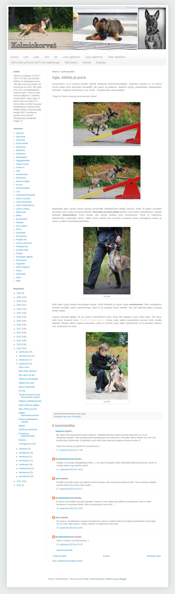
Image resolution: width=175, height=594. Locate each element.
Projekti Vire (21, 239)
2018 (19, 325)
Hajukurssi (20, 154)
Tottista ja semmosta (28, 429)
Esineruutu (21, 147)
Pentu (18, 229)
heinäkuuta (24, 453)
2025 (19, 297)
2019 (19, 321)
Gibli (46, 57)
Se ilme (22, 391)
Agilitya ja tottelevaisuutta (30, 401)
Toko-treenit (21, 260)
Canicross (20, 140)
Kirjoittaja (101, 62)
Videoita (86, 62)
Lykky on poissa (23, 198)
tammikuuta (24, 476)
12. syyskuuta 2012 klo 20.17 (69, 489)
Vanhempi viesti (154, 556)
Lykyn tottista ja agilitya (29, 405)
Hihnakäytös (21, 157)
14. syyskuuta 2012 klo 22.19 (69, 544)
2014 (19, 340)
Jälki (18, 171)
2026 (19, 293)
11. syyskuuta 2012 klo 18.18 (69, 469)
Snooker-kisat (22, 250)
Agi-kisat (20, 133)
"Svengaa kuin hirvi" (28, 444)
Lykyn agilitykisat (94, 57)
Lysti (26, 57)
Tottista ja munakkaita (28, 379)
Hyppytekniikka (23, 160)
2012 (19, 348)
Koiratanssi (21, 178)
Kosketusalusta (23, 188)
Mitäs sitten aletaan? (28, 371)
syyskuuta (24, 363)
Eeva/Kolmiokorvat (65, 459)
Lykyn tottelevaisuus (25, 205)
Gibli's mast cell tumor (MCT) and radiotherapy (35, 62)
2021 (19, 313)
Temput (19, 253)
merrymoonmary (97, 579)
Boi (56, 57)
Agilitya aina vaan (26, 383)
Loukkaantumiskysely (25, 195)
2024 (19, 301)
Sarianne (60, 431)
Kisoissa (22, 440)
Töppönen (20, 264)
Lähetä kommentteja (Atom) (70, 561)
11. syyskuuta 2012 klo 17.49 (69, 450)
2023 (19, 305)
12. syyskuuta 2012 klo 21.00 (69, 508)
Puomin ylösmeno (24, 243)
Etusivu (15, 57)
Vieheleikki (21, 274)
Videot (19, 270)
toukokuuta (24, 460)
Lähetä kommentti (64, 550)
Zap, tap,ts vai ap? (27, 375)
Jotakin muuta (22, 164)
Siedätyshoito (22, 246)
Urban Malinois (22, 267)
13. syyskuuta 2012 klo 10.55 (69, 528)
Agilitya (22, 425)
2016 (19, 332)
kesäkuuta (24, 456)
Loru (18, 191)
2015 (19, 337)
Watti (18, 281)
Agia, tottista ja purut (28, 409)
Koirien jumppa (22, 181)
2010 (19, 485)
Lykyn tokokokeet (23, 202)
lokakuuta (23, 360)
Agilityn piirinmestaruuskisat (29, 414)
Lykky (36, 57)
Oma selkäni (21, 226)
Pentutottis (76, 417)
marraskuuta (25, 356)
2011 (19, 481)
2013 (19, 344)
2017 (19, 329)
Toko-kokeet (71, 62)
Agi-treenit (67, 417)
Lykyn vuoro (24, 367)
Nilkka (19, 215)
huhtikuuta (24, 464)
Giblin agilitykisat (116, 57)
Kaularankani (22, 174)
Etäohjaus (20, 150)
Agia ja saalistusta (27, 387)
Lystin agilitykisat (71, 57)
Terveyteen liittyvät (24, 257)
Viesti (18, 277)
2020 (19, 317)
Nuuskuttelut (21, 219)
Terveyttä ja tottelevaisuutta (27, 434)
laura (58, 478)
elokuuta (23, 449)
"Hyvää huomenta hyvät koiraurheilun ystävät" (29, 395)
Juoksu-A (20, 167)
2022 (19, 309)
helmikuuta (24, 472)
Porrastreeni (21, 236)
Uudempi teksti (59, 556)
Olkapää (20, 222)
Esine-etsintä (22, 143)
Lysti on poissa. (23, 209)
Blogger (122, 579)
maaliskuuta (24, 468)
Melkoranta (21, 212)
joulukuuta (24, 352)
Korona (19, 185)
